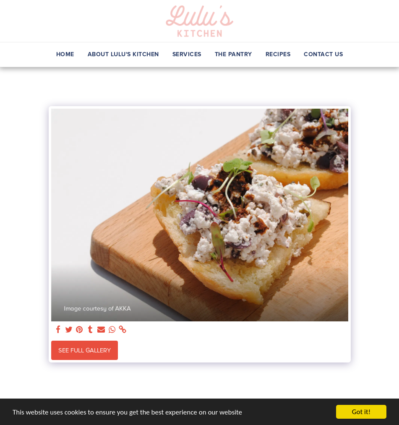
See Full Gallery (84, 350)
